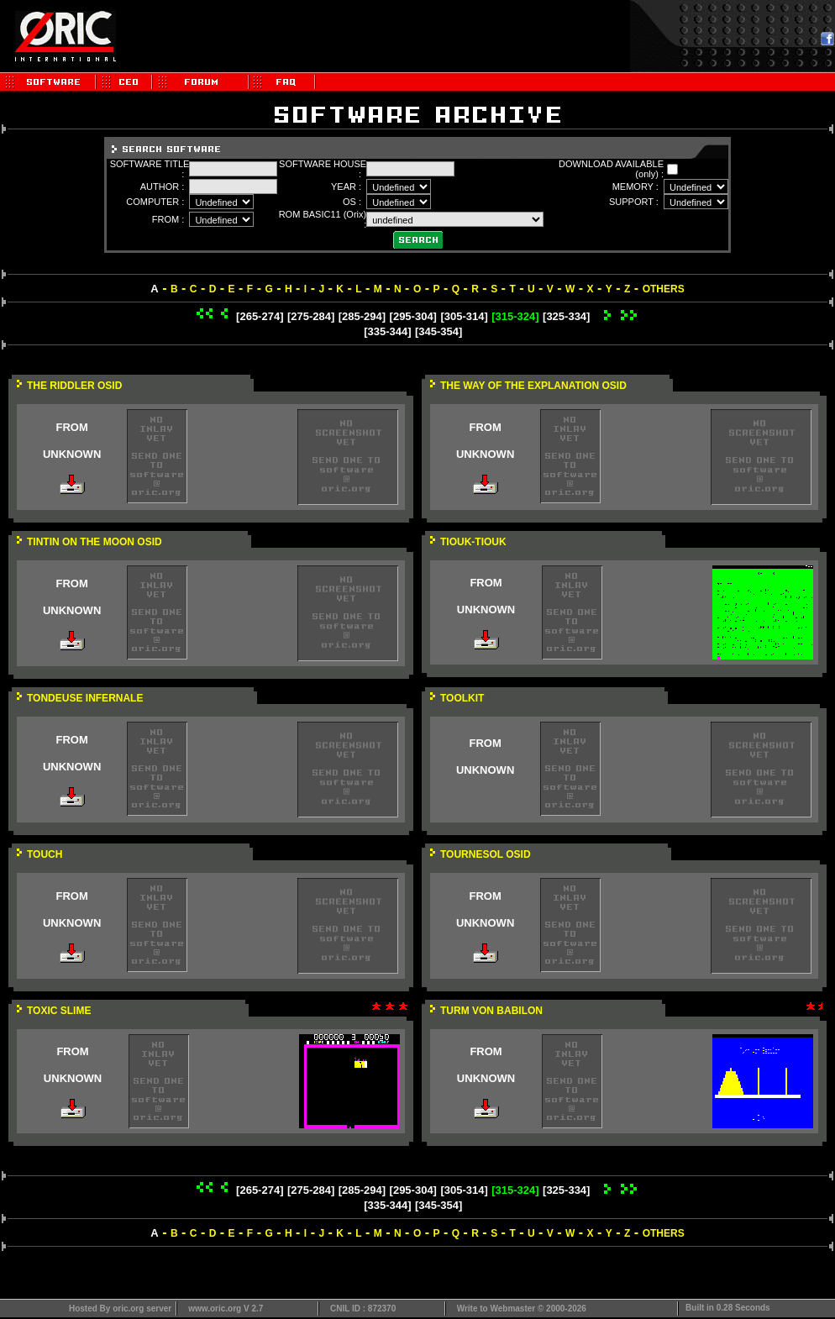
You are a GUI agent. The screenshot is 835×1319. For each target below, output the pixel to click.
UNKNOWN (72, 454)
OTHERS (664, 289)
